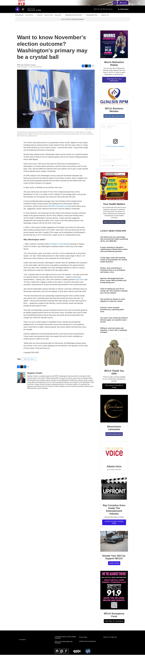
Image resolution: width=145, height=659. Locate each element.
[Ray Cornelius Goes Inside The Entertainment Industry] (114, 493)
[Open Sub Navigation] (34, 19)
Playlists (29, 19)
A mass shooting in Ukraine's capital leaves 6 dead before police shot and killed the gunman (114, 254)
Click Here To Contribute (114, 625)
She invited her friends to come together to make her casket (112, 304)
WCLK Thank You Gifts (114, 376)
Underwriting (91, 19)
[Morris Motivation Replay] (114, 48)
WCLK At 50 (48, 19)
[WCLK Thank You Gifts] (114, 357)
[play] (17, 13)
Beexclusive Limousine (114, 432)
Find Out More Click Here (114, 120)
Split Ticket (79, 284)
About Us (105, 19)
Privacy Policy (83, 641)
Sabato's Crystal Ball (59, 248)
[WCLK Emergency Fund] (114, 594)
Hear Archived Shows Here (114, 226)
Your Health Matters (114, 208)
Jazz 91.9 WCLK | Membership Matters (72, 23)
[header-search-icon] (116, 5)
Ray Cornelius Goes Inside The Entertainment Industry (114, 513)
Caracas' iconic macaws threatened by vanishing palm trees (112, 314)
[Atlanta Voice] (114, 456)
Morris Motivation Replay (114, 67)
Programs (19, 19)
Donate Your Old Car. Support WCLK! (114, 561)
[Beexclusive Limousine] (114, 413)
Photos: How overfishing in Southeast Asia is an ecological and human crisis (112, 274)
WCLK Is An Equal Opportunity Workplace (63, 646)
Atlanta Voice (114, 470)
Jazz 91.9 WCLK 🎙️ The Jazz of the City (113, 170)
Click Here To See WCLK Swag (114, 390)
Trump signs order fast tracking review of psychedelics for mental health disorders (113, 264)
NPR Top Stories (29, 363)
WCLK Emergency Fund (114, 619)
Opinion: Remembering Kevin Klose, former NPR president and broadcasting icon (113, 285)
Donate (125, 5)
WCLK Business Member (114, 114)
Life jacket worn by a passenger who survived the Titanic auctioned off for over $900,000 (114, 243)
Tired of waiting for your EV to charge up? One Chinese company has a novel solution (114, 295)
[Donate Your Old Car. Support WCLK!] (114, 545)
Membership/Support (73, 19)
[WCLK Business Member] (114, 100)
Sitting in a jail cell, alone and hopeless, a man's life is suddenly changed (113, 334)
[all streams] (123, 13)
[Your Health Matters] (114, 190)
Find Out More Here (114, 438)
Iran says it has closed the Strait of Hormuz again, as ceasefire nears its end (114, 324)
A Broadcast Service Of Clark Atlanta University (65, 641)
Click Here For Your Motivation (114, 84)
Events (40, 19)
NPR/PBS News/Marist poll (58, 210)
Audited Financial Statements (87, 645)
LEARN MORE (114, 567)
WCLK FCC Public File (110, 641)
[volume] (23, 13)
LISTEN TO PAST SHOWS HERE (114, 526)
